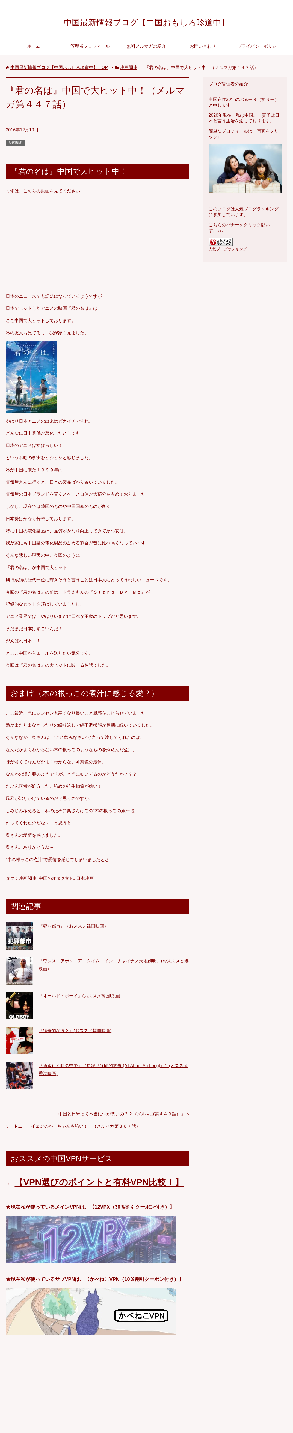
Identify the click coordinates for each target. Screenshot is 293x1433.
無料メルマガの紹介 (146, 47)
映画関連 (15, 144)
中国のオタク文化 (56, 879)
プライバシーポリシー (259, 47)
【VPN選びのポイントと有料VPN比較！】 (99, 1183)
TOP (59, 69)
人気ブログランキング (228, 250)
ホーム (33, 47)
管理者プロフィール (90, 47)
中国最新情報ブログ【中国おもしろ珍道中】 (146, 22)
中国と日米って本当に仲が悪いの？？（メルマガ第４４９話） (119, 1115)
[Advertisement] (97, 1386)
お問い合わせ (203, 47)
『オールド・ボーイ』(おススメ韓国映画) (79, 997)
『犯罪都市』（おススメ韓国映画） (73, 927)
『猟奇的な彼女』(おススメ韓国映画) (75, 1032)
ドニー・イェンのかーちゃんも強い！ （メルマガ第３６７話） (77, 1127)
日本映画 (85, 879)
